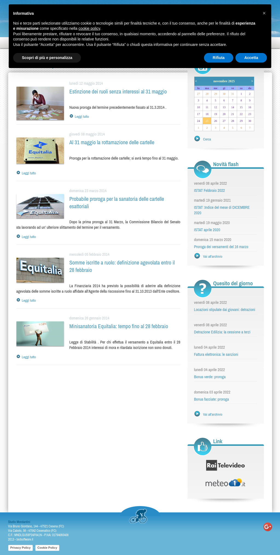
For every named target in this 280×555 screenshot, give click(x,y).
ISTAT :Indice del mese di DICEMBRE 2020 (222, 210)
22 (241, 114)
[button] (264, 13)
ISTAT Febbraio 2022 (209, 190)
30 (224, 93)
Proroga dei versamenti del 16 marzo (221, 246)
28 (207, 93)
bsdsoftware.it (24, 539)
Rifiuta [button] (219, 57)
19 (215, 114)
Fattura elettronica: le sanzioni (216, 354)
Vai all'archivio (213, 256)
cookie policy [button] (89, 28)
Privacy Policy (20, 547)
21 (232, 114)
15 (241, 107)
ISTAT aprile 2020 (207, 230)
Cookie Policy (47, 547)
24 (198, 120)
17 (198, 114)
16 (249, 107)
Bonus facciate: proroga (211, 399)
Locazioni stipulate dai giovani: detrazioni (224, 309)
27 (198, 93)
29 (215, 93)
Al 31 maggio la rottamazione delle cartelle (111, 142)
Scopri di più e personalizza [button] (47, 57)
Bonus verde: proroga (210, 377)
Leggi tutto (82, 116)
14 (232, 107)
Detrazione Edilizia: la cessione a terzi (222, 332)
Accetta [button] (251, 57)
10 (198, 107)
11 (207, 107)
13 (224, 107)
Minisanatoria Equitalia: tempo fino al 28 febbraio (118, 326)
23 (249, 114)
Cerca (207, 139)
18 (207, 114)
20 (224, 114)
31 (232, 93)
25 (207, 120)
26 (215, 120)
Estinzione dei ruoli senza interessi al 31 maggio (118, 91)
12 (215, 107)
